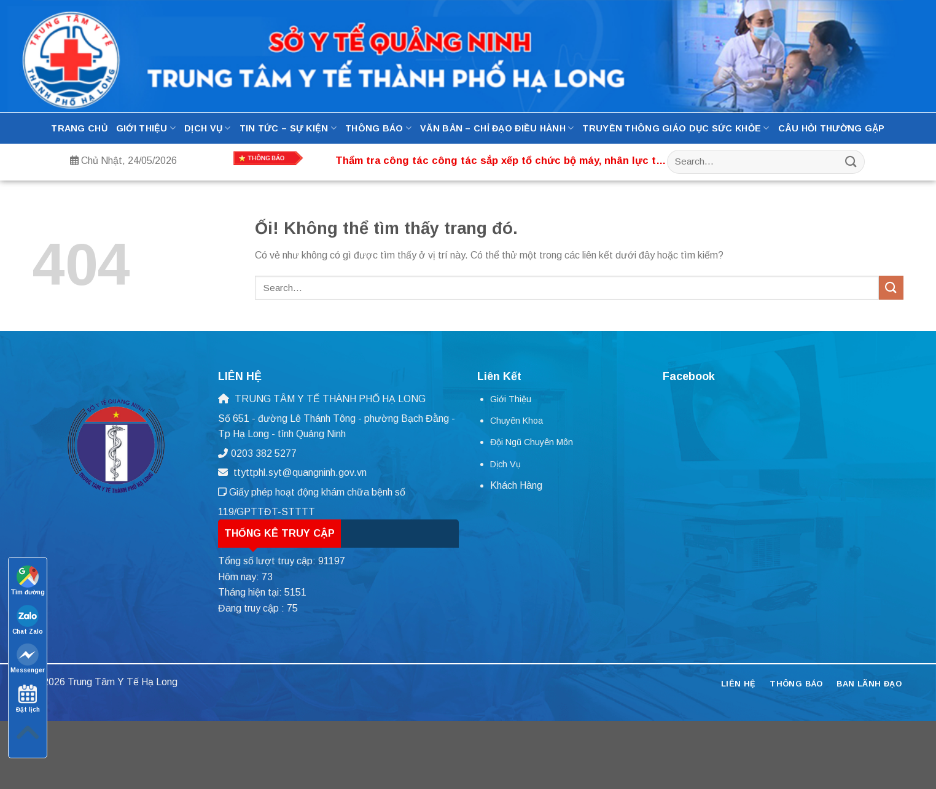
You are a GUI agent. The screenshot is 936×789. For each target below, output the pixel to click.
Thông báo (378, 128)
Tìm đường (27, 581)
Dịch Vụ (207, 128)
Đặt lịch (28, 698)
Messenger (27, 658)
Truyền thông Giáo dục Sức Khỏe (675, 128)
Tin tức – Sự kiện (288, 128)
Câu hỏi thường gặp (831, 128)
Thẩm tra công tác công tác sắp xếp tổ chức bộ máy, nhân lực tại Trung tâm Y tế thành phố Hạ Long (500, 161)
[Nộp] (851, 162)
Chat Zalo (27, 620)
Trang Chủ (79, 128)
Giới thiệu (146, 128)
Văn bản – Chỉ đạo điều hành (497, 128)
